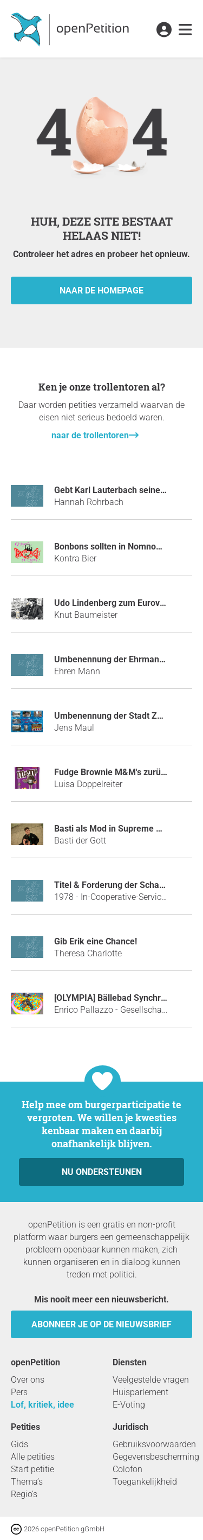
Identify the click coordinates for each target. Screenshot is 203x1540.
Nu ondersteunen (102, 1172)
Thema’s (27, 1482)
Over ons (27, 1380)
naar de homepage (101, 290)
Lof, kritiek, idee (42, 1405)
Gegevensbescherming (156, 1457)
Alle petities (33, 1457)
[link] (185, 30)
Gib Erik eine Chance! (95, 941)
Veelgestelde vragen (151, 1380)
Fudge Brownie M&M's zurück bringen (128, 772)
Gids (19, 1444)
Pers (19, 1392)
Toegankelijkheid (145, 1482)
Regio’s (24, 1494)
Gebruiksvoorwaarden (154, 1444)
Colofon (127, 1469)
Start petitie (32, 1469)
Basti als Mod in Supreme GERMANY (125, 828)
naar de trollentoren (90, 435)
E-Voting (129, 1405)
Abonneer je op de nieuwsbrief (101, 1324)
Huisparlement (140, 1392)
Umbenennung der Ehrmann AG (116, 659)
